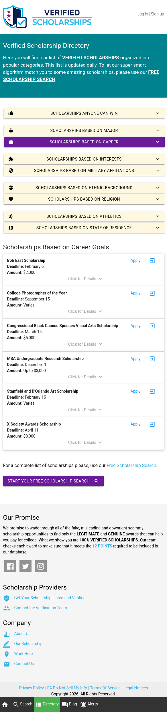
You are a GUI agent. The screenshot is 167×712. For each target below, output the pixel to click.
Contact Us (24, 663)
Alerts (89, 704)
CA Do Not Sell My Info (67, 688)
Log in (142, 14)
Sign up (157, 14)
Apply (136, 260)
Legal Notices (135, 688)
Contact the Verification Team (40, 608)
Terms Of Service (105, 688)
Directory (47, 704)
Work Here (23, 653)
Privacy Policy (31, 688)
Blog (69, 704)
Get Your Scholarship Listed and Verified (50, 598)
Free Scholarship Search (131, 465)
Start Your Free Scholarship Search (53, 481)
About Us (22, 633)
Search (22, 704)
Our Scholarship (28, 643)
